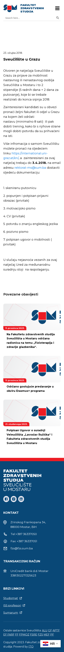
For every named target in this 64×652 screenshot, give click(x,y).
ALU (44, 630)
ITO (31, 646)
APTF (56, 630)
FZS (40, 634)
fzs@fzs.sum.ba (22, 548)
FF (16, 634)
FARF (10, 634)
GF (50, 630)
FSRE (33, 634)
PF (52, 634)
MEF (47, 634)
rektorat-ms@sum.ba (30, 168)
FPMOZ (24, 634)
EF (5, 634)
